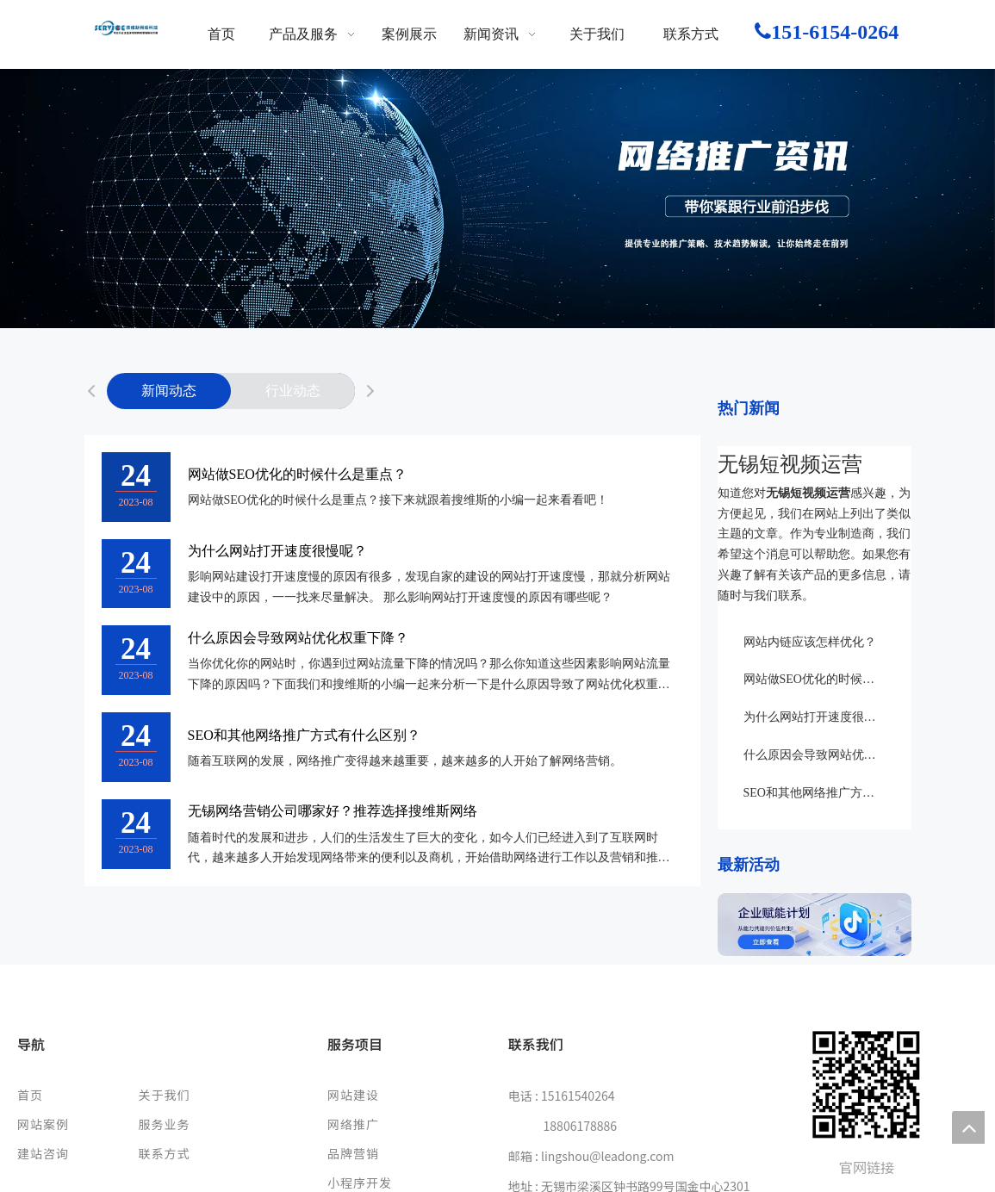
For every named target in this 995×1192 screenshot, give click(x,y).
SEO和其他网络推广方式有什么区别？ (304, 735)
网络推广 (353, 1124)
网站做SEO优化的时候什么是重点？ (297, 474)
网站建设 (353, 1094)
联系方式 (164, 1153)
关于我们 (164, 1094)
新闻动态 (168, 390)
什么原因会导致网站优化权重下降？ (298, 637)
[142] (814, 924)
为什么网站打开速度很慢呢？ (277, 550)
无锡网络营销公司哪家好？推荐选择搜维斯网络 (332, 811)
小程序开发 (359, 1182)
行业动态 (292, 390)
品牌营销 (353, 1153)
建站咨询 (43, 1153)
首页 (30, 1094)
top (968, 1127)
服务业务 (164, 1124)
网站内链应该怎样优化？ (809, 642)
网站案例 (43, 1124)
